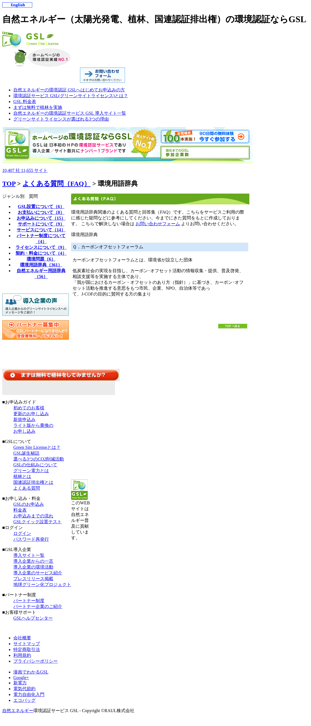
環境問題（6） (41, 259)
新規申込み (24, 419)
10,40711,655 (24, 170)
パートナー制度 (28, 600)
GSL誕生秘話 (26, 453)
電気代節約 (24, 688)
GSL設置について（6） (41, 206)
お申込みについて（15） (41, 218)
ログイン (22, 533)
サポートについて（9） (41, 224)
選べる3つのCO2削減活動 (38, 459)
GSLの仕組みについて (35, 464)
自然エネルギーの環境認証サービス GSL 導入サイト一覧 (69, 113)
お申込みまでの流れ (33, 516)
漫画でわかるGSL (30, 672)
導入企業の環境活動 (33, 567)
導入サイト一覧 (28, 555)
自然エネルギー (17, 710)
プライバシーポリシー (35, 661)
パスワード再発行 (31, 539)
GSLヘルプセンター (33, 618)
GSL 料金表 (24, 101)
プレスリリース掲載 (33, 578)
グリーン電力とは (31, 470)
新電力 (20, 682)
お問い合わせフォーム (158, 223)
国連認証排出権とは (33, 482)
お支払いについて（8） (41, 212)
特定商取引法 (26, 649)
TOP (9, 183)
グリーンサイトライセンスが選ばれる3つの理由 (61, 119)
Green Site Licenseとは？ (37, 447)
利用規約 (22, 655)
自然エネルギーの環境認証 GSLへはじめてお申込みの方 (69, 89)
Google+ (21, 677)
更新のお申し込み (31, 413)
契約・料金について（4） (41, 253)
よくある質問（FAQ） (56, 183)
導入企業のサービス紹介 (37, 572)
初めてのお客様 (28, 407)
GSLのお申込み (28, 504)
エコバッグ (24, 700)
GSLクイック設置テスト (37, 521)
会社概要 (22, 637)
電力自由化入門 (28, 694)
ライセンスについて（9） (41, 247)
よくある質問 (26, 488)
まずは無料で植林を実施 (37, 107)
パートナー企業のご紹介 (37, 606)
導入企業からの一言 (33, 561)
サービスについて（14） (41, 229)
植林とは (22, 476)
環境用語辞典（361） (41, 264)
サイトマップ (26, 643)
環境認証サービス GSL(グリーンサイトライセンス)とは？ (70, 95)
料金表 (20, 510)
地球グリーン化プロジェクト (42, 584)
